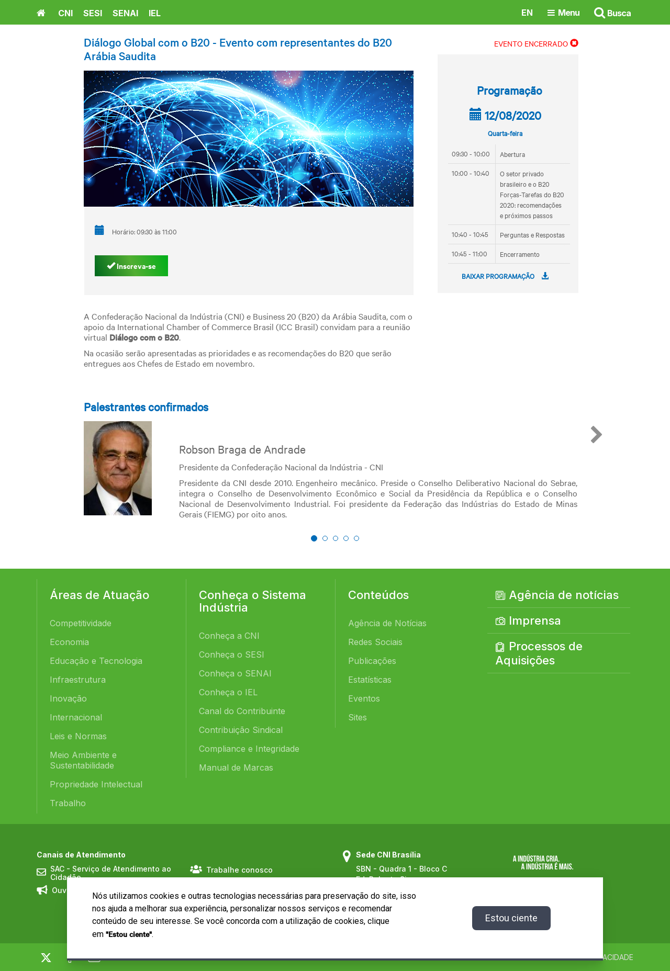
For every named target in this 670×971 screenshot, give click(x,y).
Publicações (372, 661)
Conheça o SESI (231, 654)
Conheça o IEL (228, 692)
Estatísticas (370, 679)
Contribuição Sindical (241, 730)
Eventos (364, 698)
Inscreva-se (131, 265)
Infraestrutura (78, 679)
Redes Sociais (375, 642)
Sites (357, 717)
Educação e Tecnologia (96, 661)
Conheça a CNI (229, 635)
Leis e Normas (78, 736)
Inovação (68, 698)
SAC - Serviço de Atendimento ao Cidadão (110, 873)
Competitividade (80, 623)
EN (527, 12)
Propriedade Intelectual (96, 784)
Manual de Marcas (236, 767)
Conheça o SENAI (235, 673)
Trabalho (68, 803)
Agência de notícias (557, 595)
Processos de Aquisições (539, 653)
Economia (69, 642)
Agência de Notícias (387, 623)
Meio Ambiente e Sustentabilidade (83, 760)
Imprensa (528, 620)
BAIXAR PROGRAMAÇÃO (505, 275)
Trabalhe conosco (239, 869)
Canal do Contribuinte (242, 711)
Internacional (76, 717)
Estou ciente (511, 917)
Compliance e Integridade (249, 748)
